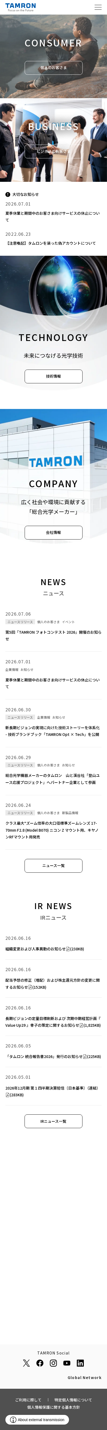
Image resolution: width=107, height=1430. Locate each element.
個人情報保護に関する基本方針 (53, 1407)
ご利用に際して (28, 1399)
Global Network (85, 1378)
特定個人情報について (73, 1399)
